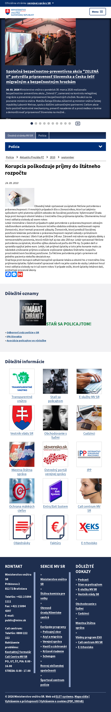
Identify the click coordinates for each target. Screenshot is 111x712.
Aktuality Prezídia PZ (32, 157)
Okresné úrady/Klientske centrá (50, 612)
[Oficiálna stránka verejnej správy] (41, 3)
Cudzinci (83, 613)
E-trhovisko (85, 647)
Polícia (42, 135)
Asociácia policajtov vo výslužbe (26, 340)
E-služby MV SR (87, 589)
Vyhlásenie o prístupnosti (21, 701)
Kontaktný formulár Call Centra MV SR (18, 654)
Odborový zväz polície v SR (23, 332)
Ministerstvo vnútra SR (53, 581)
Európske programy (53, 627)
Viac (8, 119)
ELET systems (64, 696)
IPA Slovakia (14, 336)
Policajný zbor (52, 632)
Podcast (83, 579)
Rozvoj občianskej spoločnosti (52, 668)
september (67, 157)
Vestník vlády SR (88, 594)
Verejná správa (52, 641)
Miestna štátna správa (85, 625)
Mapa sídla (81, 696)
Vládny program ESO (89, 637)
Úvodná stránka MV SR (20, 135)
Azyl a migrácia (52, 636)
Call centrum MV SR (90, 642)
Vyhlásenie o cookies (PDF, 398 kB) (62, 701)
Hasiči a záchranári (55, 646)
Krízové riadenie (53, 651)
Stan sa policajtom (90, 584)
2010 (52, 157)
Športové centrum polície (52, 682)
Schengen (49, 656)
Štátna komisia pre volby (52, 596)
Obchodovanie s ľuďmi (86, 606)
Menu (97, 12)
